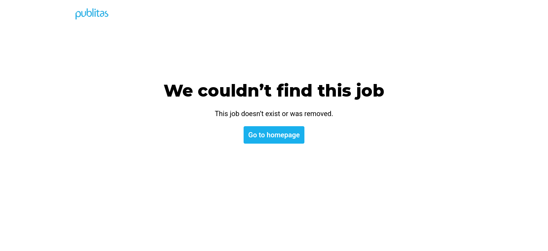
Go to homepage (274, 135)
